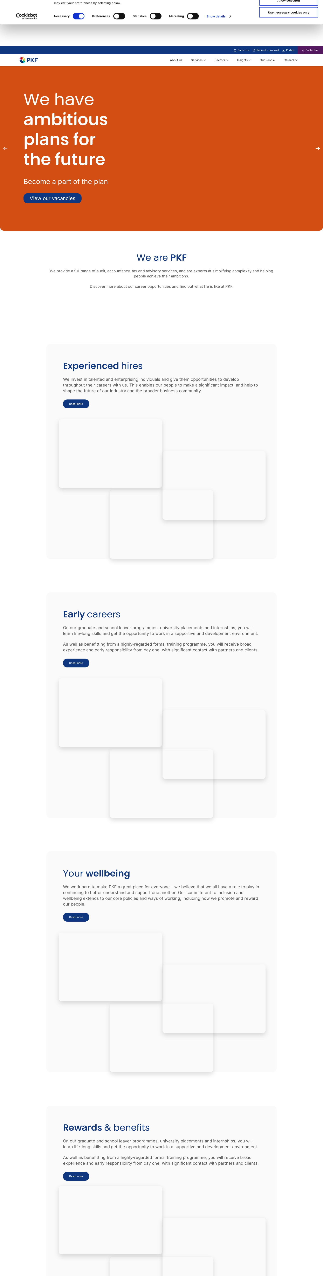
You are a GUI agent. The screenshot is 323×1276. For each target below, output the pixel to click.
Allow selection (288, 22)
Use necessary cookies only (288, 34)
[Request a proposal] (254, 50)
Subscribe (243, 50)
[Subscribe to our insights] (235, 50)
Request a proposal (268, 50)
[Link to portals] (283, 50)
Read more (76, 403)
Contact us (311, 50)
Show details (216, 38)
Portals (290, 50)
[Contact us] (300, 50)
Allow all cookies (288, 10)
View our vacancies (52, 198)
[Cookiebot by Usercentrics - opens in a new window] (27, 38)
